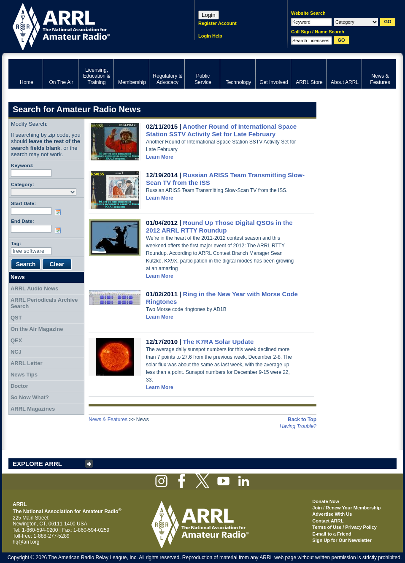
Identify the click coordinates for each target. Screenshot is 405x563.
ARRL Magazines (33, 409)
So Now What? (30, 397)
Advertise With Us (332, 514)
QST (16, 317)
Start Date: (23, 203)
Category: (22, 184)
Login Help (210, 35)
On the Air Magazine (37, 329)
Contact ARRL (327, 520)
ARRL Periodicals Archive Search (44, 303)
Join (317, 507)
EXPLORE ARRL (37, 463)
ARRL (90, 25)
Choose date (59, 212)
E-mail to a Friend (331, 533)
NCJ (16, 352)
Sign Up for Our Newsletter (342, 540)
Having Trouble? (298, 426)
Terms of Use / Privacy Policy (344, 527)
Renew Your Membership (353, 507)
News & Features (108, 419)
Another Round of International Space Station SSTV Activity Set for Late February (221, 130)
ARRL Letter (27, 363)
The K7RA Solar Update (218, 341)
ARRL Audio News (34, 288)
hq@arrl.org (26, 542)
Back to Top (302, 419)
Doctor (19, 386)
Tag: (16, 243)
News (18, 277)
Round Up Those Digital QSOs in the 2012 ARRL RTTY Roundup (219, 226)
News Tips (24, 374)
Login (209, 15)
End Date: (22, 221)
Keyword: (22, 165)
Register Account (217, 23)
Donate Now (325, 501)
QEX (16, 340)
